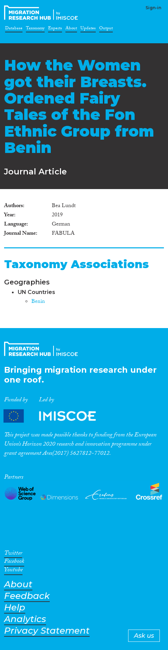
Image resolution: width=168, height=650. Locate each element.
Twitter (13, 554)
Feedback (27, 596)
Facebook (14, 562)
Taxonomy (35, 29)
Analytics (25, 619)
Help (14, 607)
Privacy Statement (47, 630)
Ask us (144, 635)
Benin (38, 302)
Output (106, 29)
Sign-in (153, 7)
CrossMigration (42, 12)
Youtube (13, 571)
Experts (55, 29)
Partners (55, 416)
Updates (88, 29)
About (71, 29)
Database (13, 29)
